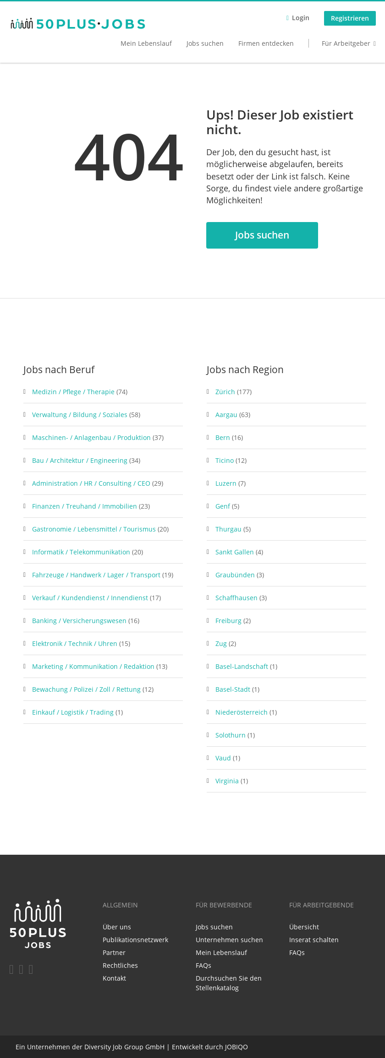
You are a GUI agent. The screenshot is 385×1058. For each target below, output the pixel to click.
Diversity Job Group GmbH (124, 1046)
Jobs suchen (205, 43)
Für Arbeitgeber (346, 43)
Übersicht (304, 926)
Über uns (117, 926)
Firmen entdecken (266, 43)
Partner (114, 952)
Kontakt (114, 978)
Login (300, 17)
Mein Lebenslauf (146, 43)
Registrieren (350, 18)
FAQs (203, 965)
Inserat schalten (314, 939)
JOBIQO (236, 1046)
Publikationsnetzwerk (135, 939)
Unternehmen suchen (229, 939)
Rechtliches (120, 965)
